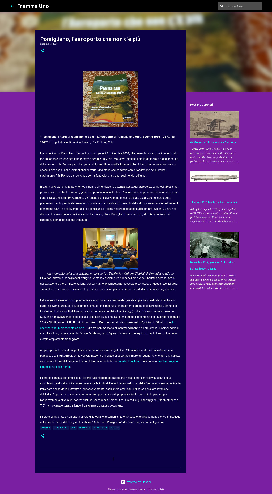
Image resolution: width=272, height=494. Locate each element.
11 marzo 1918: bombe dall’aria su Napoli (213, 202)
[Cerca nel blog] (243, 6)
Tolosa (115, 427)
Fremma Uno (33, 6)
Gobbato (84, 427)
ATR (73, 427)
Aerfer (46, 427)
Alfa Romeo (60, 427)
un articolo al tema (129, 361)
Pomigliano (100, 427)
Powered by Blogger (136, 481)
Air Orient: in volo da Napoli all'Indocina (213, 142)
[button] (42, 51)
